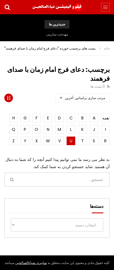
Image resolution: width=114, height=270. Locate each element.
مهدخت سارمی (57, 34)
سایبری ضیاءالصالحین (31, 262)
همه (105, 118)
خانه (107, 48)
